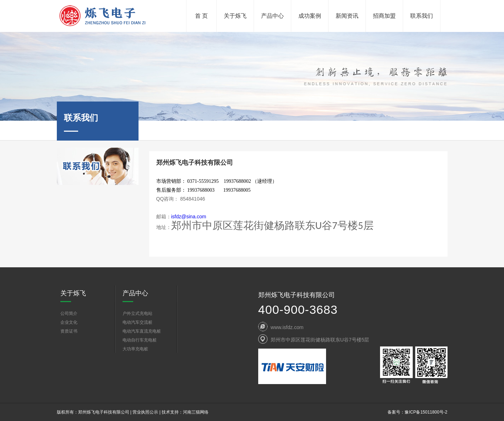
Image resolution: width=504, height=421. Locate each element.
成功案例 (309, 16)
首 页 (201, 16)
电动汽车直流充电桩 (142, 331)
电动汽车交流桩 (137, 322)
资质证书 (68, 331)
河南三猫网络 (195, 412)
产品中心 (272, 16)
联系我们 (421, 16)
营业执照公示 (145, 412)
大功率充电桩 (135, 348)
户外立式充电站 (137, 313)
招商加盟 (384, 16)
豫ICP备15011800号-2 (426, 412)
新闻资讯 (347, 16)
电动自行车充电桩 (140, 340)
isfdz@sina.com (188, 216)
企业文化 (68, 322)
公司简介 (68, 313)
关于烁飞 (235, 16)
